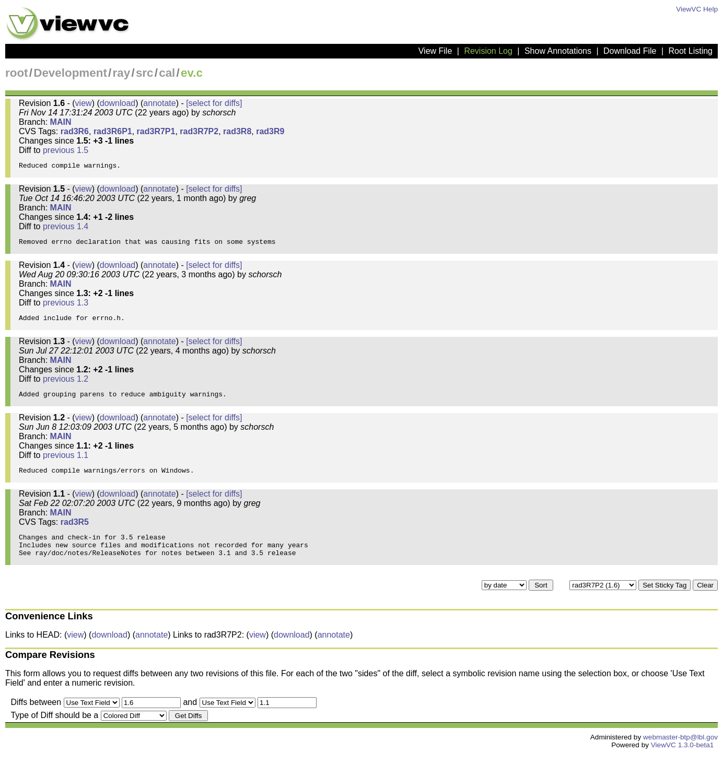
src (145, 72)
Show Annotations (557, 50)
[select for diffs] (214, 103)
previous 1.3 (65, 308)
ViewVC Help (697, 9)
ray (122, 72)
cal (167, 72)
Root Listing (691, 50)
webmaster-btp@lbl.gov (680, 759)
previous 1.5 (65, 150)
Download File (629, 50)
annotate (159, 103)
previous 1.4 (65, 229)
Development (70, 72)
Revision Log (488, 50)
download (118, 103)
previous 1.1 (65, 467)
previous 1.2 (65, 388)
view (83, 103)
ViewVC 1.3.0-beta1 (682, 767)
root (16, 72)
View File (435, 50)
